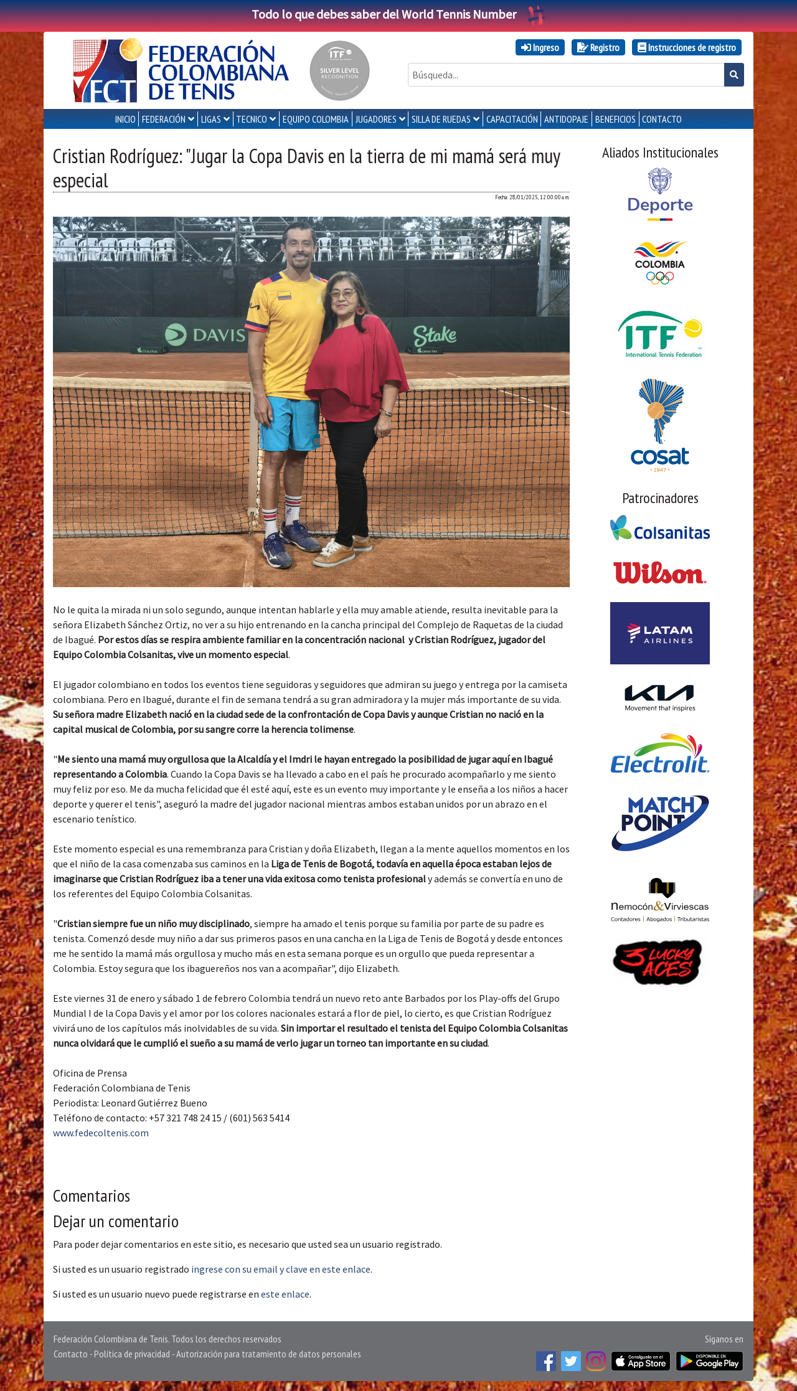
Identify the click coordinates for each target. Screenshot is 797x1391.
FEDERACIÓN (164, 119)
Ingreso (540, 47)
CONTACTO (662, 119)
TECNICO (251, 119)
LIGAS (211, 119)
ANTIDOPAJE (566, 119)
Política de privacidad (132, 1353)
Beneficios (615, 119)
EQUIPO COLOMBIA (316, 119)
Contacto (71, 1353)
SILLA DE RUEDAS (441, 119)
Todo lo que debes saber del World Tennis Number (398, 14)
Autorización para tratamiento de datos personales (268, 1353)
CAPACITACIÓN (512, 119)
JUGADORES (376, 119)
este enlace (285, 1294)
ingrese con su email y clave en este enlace (280, 1269)
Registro (598, 47)
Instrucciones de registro (687, 47)
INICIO (125, 119)
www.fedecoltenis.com (101, 1132)
